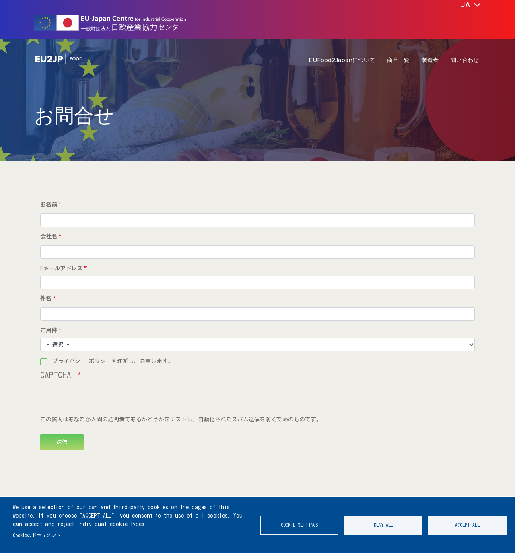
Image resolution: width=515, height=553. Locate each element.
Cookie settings (299, 525)
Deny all (383, 525)
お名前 (48, 205)
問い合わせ (465, 60)
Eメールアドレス (61, 268)
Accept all (467, 525)
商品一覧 (398, 60)
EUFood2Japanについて (342, 60)
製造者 (430, 60)
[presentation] (101, 399)
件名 (46, 298)
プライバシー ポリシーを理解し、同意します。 (112, 361)
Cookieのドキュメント (37, 535)
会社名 (48, 236)
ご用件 (48, 330)
